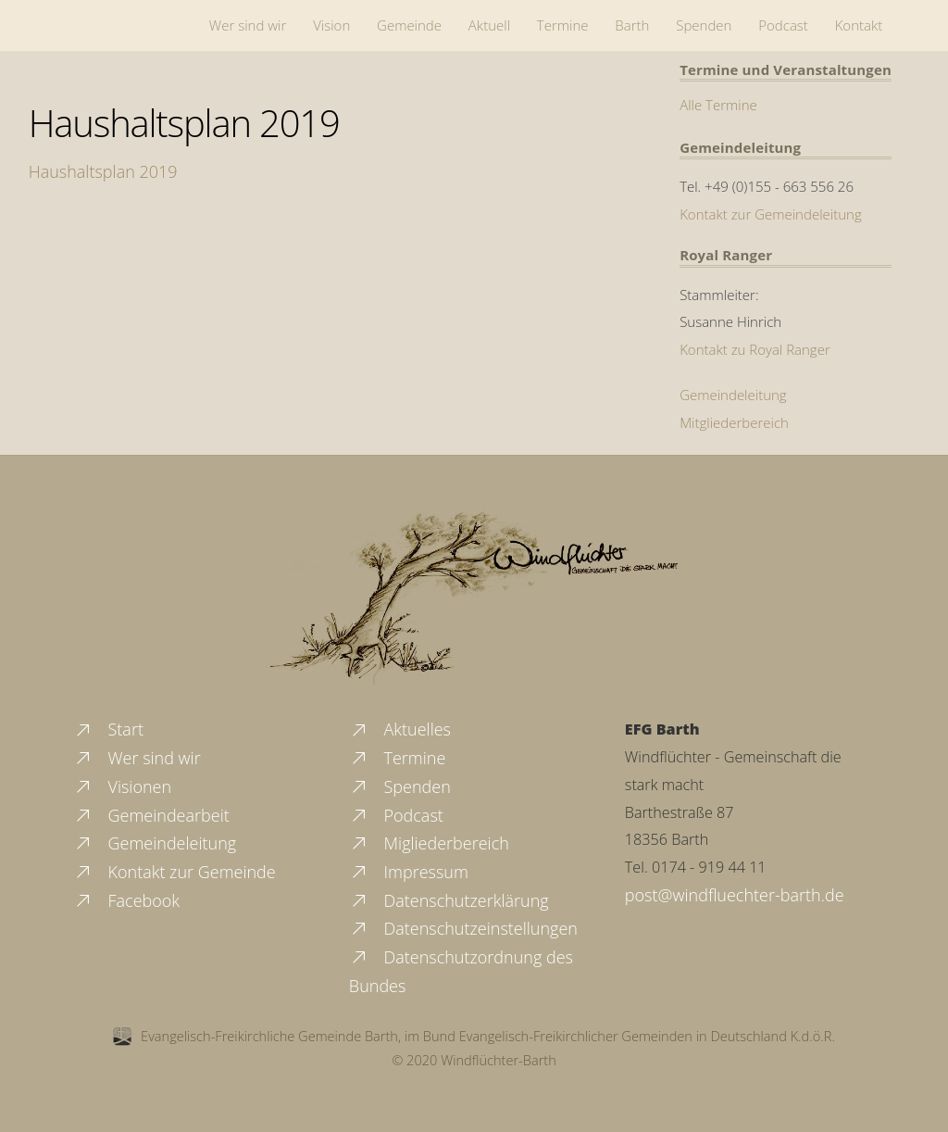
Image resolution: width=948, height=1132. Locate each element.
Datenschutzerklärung (449, 900)
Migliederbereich (429, 843)
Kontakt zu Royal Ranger (755, 349)
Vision (331, 25)
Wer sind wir (247, 25)
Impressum (408, 872)
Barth (632, 25)
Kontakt (859, 25)
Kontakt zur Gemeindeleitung (771, 214)
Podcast (783, 25)
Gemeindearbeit (151, 815)
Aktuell (489, 25)
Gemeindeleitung (733, 394)
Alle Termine (718, 104)
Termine (563, 25)
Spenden (703, 25)
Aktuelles (400, 729)
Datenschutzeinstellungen (463, 928)
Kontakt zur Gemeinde (174, 872)
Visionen (122, 786)
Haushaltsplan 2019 (184, 122)
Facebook (126, 900)
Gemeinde (409, 25)
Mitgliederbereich (734, 422)
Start (108, 729)
